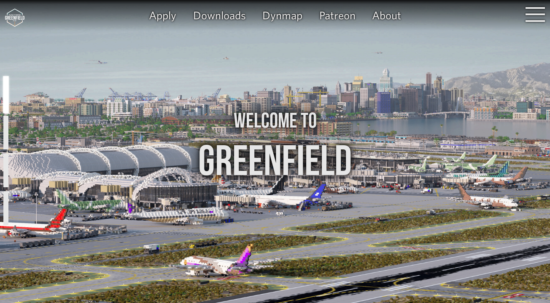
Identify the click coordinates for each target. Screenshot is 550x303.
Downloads (219, 15)
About (386, 15)
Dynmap (282, 15)
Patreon (337, 15)
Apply (162, 15)
